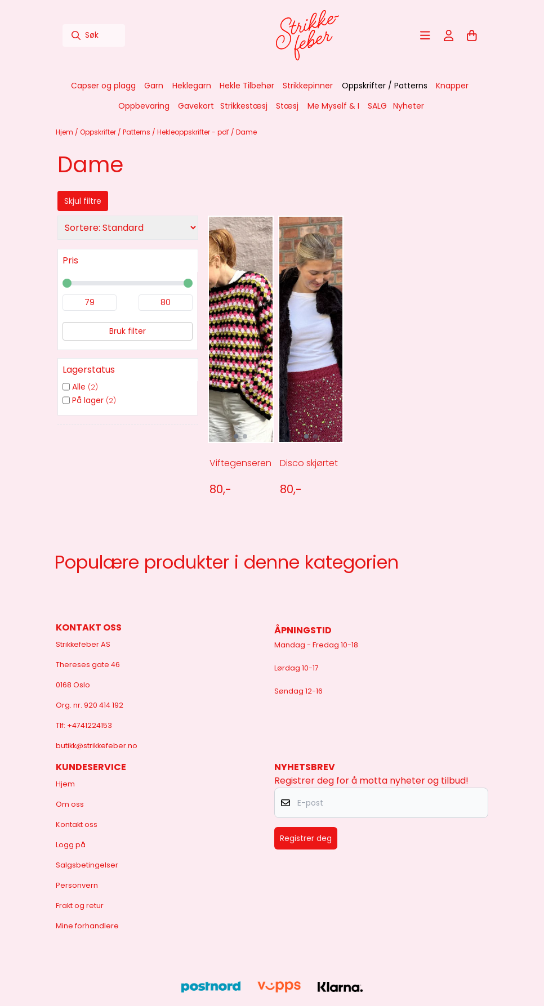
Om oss (70, 804)
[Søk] (94, 35)
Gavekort (196, 105)
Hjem (65, 132)
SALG (377, 105)
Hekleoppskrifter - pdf (194, 132)
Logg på (71, 844)
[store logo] (307, 35)
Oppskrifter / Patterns (116, 132)
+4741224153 (89, 725)
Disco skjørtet (309, 463)
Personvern (77, 885)
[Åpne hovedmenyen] (425, 35)
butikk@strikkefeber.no (96, 745)
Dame (246, 132)
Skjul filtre (82, 201)
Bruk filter (127, 331)
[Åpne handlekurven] (471, 35)
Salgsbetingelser (87, 865)
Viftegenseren (239, 463)
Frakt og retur (80, 905)
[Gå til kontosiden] (448, 35)
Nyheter (408, 105)
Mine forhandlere (87, 926)
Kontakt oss (76, 824)
